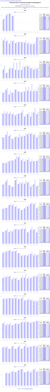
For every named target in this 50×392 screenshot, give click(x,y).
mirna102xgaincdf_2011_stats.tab (44, 384)
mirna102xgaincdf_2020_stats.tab (44, 171)
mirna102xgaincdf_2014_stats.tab (44, 313)
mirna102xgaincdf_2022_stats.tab (44, 124)
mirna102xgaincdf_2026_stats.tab (44, 29)
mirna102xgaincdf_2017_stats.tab (44, 242)
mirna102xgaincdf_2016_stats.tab (44, 266)
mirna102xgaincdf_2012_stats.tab (44, 360)
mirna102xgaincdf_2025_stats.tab (44, 53)
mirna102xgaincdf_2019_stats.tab (44, 195)
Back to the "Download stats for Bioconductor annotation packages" (11, 0)
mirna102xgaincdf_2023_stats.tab (44, 100)
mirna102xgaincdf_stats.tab (28, 388)
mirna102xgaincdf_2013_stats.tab (44, 337)
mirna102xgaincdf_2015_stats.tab (44, 289)
